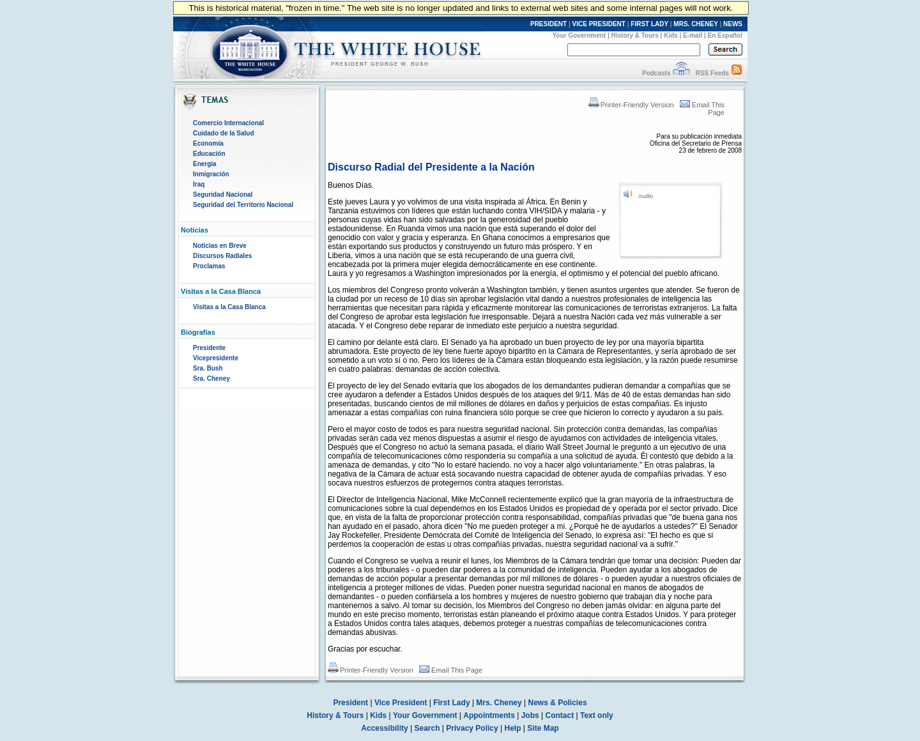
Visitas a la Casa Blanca (229, 306)
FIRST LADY (649, 23)
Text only (596, 715)
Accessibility (384, 728)
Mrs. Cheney (498, 702)
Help (513, 728)
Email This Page (450, 670)
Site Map (542, 728)
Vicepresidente (215, 358)
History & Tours (635, 35)
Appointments (489, 715)
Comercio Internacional (228, 122)
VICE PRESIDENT (598, 23)
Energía (205, 163)
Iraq (198, 184)
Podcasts (656, 73)
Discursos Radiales (222, 255)
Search (427, 728)
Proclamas (209, 266)
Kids (671, 35)
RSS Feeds (712, 73)
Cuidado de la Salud (223, 133)
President (350, 702)
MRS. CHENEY (695, 23)
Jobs (530, 715)
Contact (560, 715)
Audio (645, 196)
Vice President (400, 702)
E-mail (692, 35)
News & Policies (557, 702)
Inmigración (211, 174)
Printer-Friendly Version (631, 105)
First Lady (451, 702)
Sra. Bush (208, 368)
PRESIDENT (548, 23)
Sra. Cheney (211, 378)
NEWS (732, 23)
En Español (725, 35)
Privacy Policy (472, 728)
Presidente (209, 347)
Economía (208, 143)
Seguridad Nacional (222, 194)
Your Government (579, 35)
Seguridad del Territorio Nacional (243, 204)
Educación (209, 153)
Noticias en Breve (220, 245)
